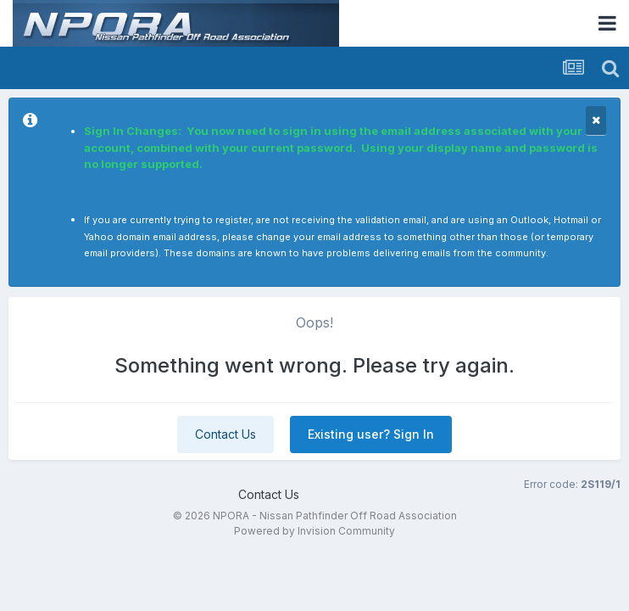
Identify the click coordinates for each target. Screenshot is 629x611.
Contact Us (225, 434)
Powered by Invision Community (314, 530)
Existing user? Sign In (371, 434)
